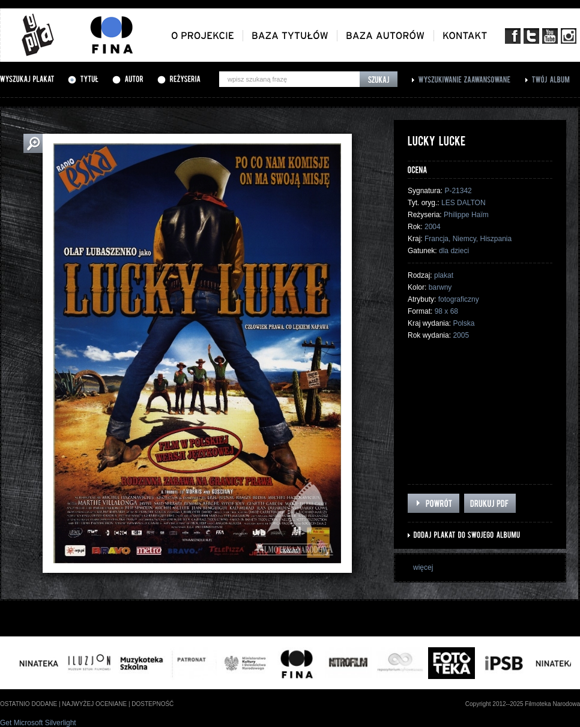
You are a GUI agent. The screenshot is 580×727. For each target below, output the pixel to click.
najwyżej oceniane (94, 704)
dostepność (152, 704)
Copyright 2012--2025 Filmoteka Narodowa (522, 704)
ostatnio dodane (28, 704)
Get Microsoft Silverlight (38, 723)
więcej (423, 567)
